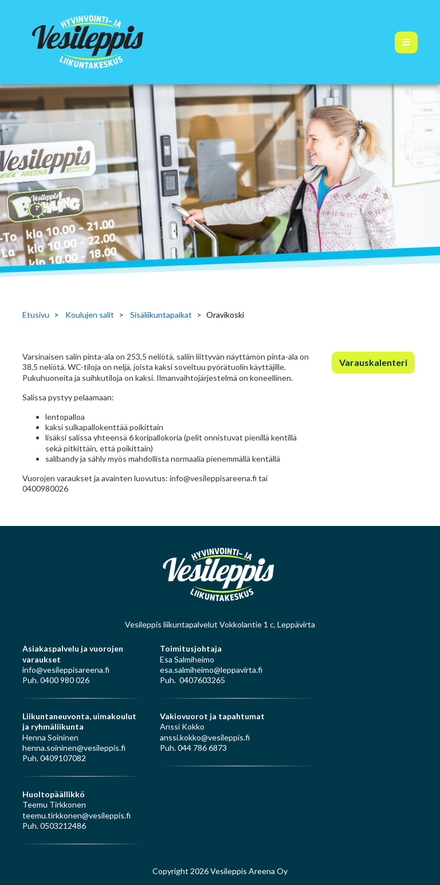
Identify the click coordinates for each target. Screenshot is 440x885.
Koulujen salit (89, 314)
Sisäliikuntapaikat (161, 314)
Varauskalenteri (373, 362)
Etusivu (35, 314)
